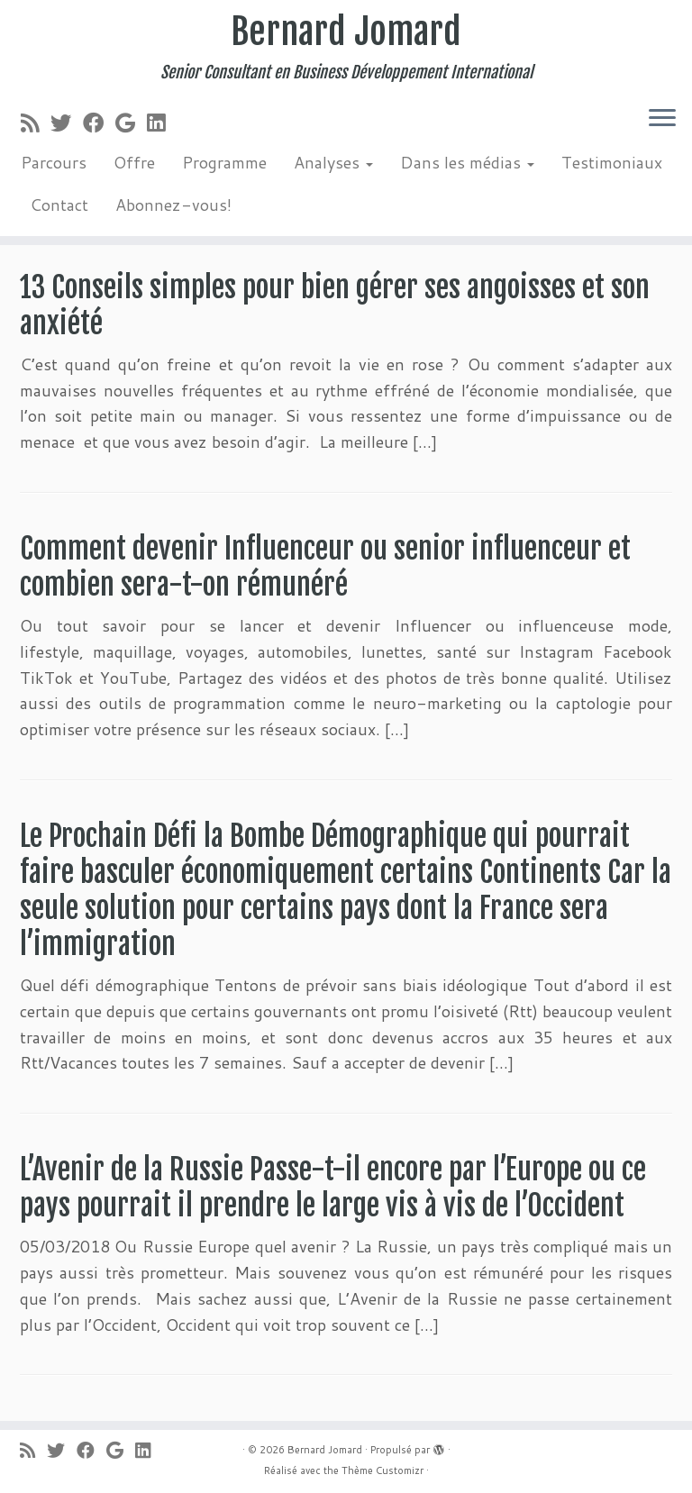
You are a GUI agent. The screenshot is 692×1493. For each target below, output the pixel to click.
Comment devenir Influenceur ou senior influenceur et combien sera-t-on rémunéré (325, 567)
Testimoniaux (611, 162)
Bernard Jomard (346, 31)
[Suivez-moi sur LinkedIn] (162, 122)
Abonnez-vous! (173, 204)
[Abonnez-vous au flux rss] (35, 122)
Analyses (333, 162)
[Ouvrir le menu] (662, 118)
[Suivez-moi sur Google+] (131, 122)
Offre (134, 162)
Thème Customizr (382, 1470)
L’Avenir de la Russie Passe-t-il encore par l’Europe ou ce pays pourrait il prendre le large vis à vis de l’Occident (333, 1188)
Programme (224, 162)
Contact (59, 204)
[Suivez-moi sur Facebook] (99, 122)
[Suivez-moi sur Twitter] (66, 122)
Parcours (53, 162)
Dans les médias (467, 162)
